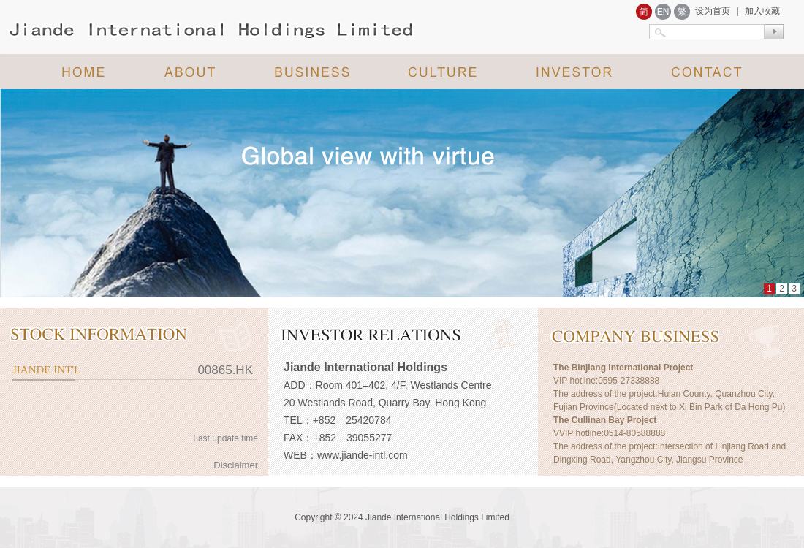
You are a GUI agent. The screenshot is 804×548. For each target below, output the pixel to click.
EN (663, 12)
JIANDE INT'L (46, 370)
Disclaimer (235, 465)
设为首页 (712, 11)
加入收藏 (762, 11)
